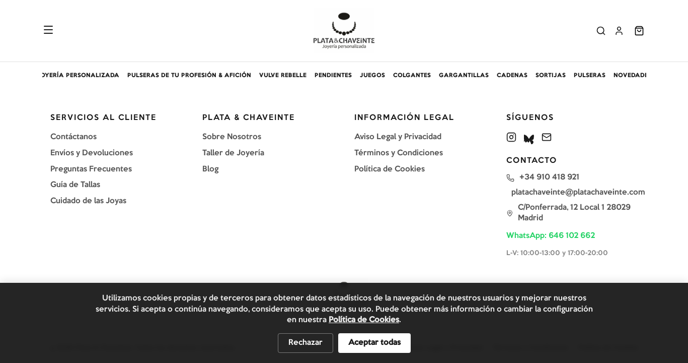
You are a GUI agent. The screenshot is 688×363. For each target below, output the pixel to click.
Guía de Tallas (75, 185)
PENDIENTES (333, 75)
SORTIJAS (551, 75)
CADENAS (512, 75)
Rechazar (305, 342)
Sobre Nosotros (231, 137)
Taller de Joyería (233, 153)
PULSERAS (589, 75)
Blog (210, 169)
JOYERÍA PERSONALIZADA (78, 75)
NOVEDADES (633, 75)
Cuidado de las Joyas (88, 201)
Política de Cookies (389, 169)
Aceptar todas (374, 342)
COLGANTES (412, 75)
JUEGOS (372, 75)
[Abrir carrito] (639, 31)
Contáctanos (73, 137)
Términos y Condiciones (398, 153)
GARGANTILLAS (464, 75)
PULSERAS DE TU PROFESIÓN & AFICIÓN (189, 75)
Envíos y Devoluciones (91, 153)
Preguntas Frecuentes (91, 169)
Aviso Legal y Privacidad (397, 137)
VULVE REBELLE (283, 75)
